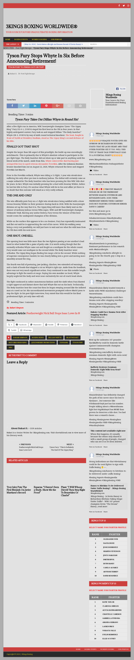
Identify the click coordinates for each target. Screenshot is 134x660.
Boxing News (38, 337)
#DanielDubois (96, 288)
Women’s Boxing (39, 39)
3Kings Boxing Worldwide (108, 133)
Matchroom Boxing (18, 342)
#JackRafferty (95, 343)
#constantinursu (96, 348)
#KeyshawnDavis (97, 221)
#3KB (118, 265)
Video (94, 170)
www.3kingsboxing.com (100, 159)
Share (106, 174)
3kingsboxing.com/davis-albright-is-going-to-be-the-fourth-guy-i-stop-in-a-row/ (107, 256)
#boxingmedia (95, 265)
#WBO (102, 290)
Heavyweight (72, 337)
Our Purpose (56, 39)
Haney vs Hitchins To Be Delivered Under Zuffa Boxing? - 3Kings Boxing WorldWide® (108, 488)
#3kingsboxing (95, 166)
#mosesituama (95, 293)
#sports (100, 262)
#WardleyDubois (96, 425)
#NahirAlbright (101, 249)
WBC (11, 347)
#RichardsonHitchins (98, 164)
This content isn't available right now (108, 431)
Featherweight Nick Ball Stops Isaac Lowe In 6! (53, 313)
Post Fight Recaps (24, 48)
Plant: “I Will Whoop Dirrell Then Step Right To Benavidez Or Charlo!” (73, 491)
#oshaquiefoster (116, 164)
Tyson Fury (77, 342)
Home (7, 39)
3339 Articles (36, 428)
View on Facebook (95, 174)
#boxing (92, 262)
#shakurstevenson (97, 218)
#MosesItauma (116, 406)
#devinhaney (120, 461)
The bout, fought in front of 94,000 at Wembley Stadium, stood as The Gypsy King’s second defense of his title (45, 138)
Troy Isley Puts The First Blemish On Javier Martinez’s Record (19, 490)
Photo (94, 269)
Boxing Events (21, 39)
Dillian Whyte (55, 337)
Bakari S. (13, 73)
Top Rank (64, 342)
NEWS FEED (8, 48)
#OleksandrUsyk (96, 403)
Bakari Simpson (20, 337)
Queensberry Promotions (43, 342)
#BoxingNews (110, 262)
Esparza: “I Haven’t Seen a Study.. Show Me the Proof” (46, 490)
